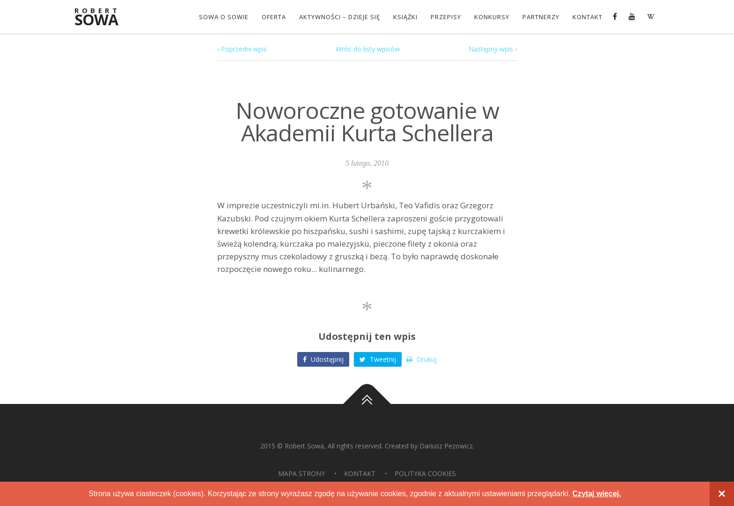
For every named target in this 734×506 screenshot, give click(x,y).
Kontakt (587, 17)
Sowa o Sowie (224, 17)
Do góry (367, 404)
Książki (405, 17)
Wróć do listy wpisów (368, 48)
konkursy (491, 17)
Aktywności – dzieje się (339, 17)
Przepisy (446, 17)
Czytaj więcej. (597, 494)
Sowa (102, 17)
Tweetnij (378, 359)
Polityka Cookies (425, 473)
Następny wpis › (493, 48)
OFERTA (274, 17)
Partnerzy (540, 17)
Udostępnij (323, 359)
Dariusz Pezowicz (446, 445)
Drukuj (421, 359)
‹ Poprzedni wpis (242, 48)
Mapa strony (301, 473)
